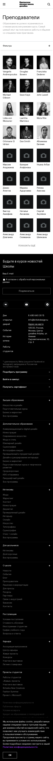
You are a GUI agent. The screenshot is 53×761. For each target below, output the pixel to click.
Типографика (9, 527)
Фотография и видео (13, 451)
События (7, 330)
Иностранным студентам (15, 627)
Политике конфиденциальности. (20, 747)
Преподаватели (10, 582)
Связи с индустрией (12, 599)
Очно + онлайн (10, 534)
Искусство (8, 523)
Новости (7, 571)
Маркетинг (8, 498)
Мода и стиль (9, 440)
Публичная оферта (12, 707)
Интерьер (7, 516)
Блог (5, 578)
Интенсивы (26, 490)
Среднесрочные (11, 471)
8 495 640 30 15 (36, 315)
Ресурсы (7, 592)
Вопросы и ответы (12, 634)
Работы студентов (8, 349)
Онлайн (6, 520)
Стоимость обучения (13, 623)
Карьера (26, 642)
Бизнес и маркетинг (12, 413)
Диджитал (8, 509)
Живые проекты (10, 654)
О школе (26, 566)
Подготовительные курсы (15, 409)
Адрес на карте (36, 324)
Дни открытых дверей (7, 320)
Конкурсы (7, 657)
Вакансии (7, 603)
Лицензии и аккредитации (15, 585)
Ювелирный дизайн (12, 443)
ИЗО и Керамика (11, 475)
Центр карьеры (10, 650)
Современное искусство (14, 436)
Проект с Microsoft (12, 695)
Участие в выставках (13, 661)
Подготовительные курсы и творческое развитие (22, 466)
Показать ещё (26, 246)
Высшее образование (26, 400)
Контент (7, 502)
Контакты (7, 606)
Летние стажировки (12, 665)
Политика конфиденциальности (18, 703)
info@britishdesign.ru (38, 320)
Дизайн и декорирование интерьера (20, 458)
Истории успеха (7, 338)
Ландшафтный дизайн (13, 478)
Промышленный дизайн (14, 513)
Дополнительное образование (26, 424)
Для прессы (8, 589)
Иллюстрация (9, 433)
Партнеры (7, 596)
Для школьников (26, 546)
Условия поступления (13, 619)
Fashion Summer (11, 692)
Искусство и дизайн (12, 405)
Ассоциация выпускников (15, 647)
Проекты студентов (26, 672)
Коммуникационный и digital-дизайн (20, 429)
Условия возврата (11, 710)
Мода (5, 495)
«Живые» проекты (11, 681)
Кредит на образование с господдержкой (23, 714)
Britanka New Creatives (14, 688)
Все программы (10, 416)
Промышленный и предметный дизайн (21, 454)
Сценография (9, 447)
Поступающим (26, 614)
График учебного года (14, 630)
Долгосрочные (10, 554)
